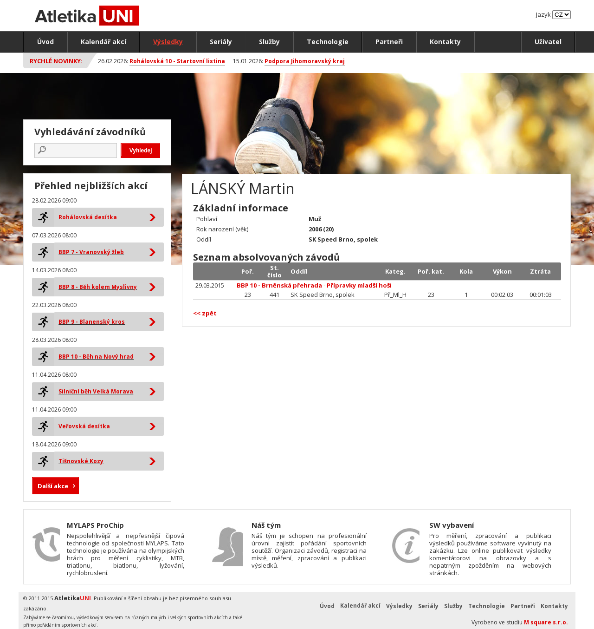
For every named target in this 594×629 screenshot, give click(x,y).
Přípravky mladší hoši (359, 285)
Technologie (328, 41)
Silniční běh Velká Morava (95, 391)
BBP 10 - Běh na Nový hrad (96, 356)
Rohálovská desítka (87, 217)
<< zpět (205, 313)
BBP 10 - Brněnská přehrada (279, 285)
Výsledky (168, 41)
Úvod (45, 41)
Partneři (389, 41)
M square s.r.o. (546, 622)
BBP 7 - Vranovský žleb (91, 252)
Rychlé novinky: (56, 61)
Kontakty (445, 41)
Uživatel (548, 41)
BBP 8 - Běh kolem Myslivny (97, 287)
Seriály (221, 41)
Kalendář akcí (103, 41)
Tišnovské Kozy (80, 461)
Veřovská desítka (84, 426)
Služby (269, 41)
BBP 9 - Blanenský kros (91, 322)
